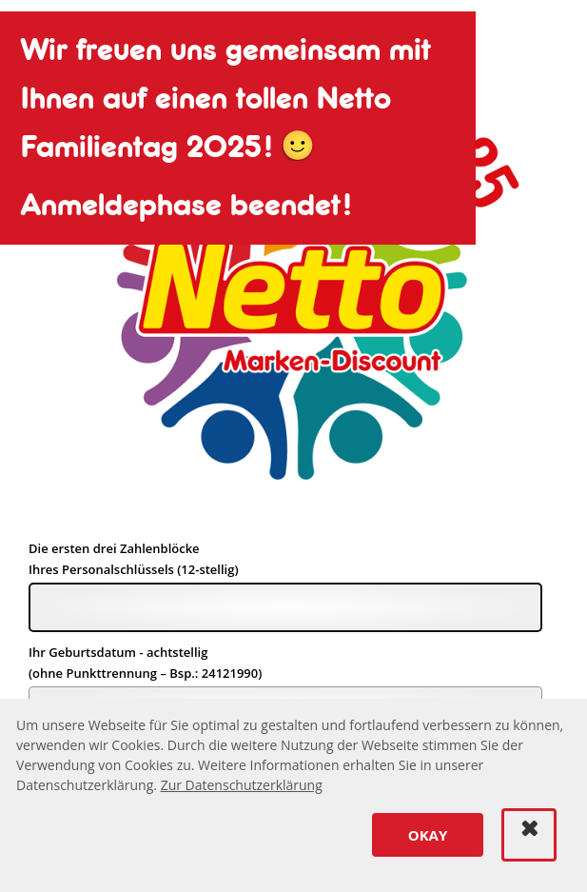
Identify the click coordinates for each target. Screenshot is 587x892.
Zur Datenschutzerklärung (242, 785)
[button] (427, 835)
